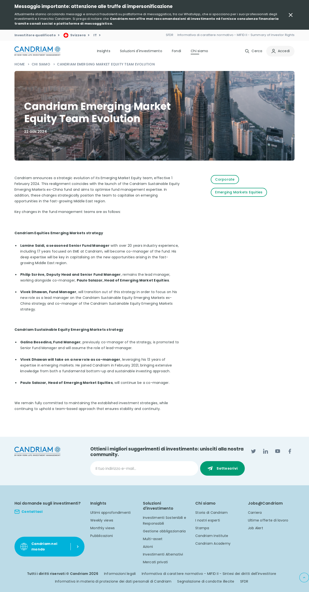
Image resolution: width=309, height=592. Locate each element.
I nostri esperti (207, 520)
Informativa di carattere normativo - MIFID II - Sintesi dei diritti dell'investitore (209, 573)
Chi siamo (41, 64)
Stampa (202, 528)
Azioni (148, 546)
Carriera (255, 512)
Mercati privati (155, 562)
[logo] (37, 51)
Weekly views (101, 520)
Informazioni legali (120, 573)
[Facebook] (290, 451)
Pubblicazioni (101, 535)
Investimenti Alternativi (163, 554)
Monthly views (102, 528)
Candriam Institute (211, 535)
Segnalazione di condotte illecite (205, 581)
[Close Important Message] (291, 15)
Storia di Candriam (211, 512)
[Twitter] (253, 451)
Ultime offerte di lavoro (268, 520)
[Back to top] (304, 577)
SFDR (244, 581)
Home (20, 64)
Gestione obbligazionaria (164, 531)
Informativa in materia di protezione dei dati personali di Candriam (113, 581)
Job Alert (255, 528)
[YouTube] (277, 451)
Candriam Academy (213, 543)
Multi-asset (153, 538)
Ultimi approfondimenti (110, 512)
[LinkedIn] (265, 451)
